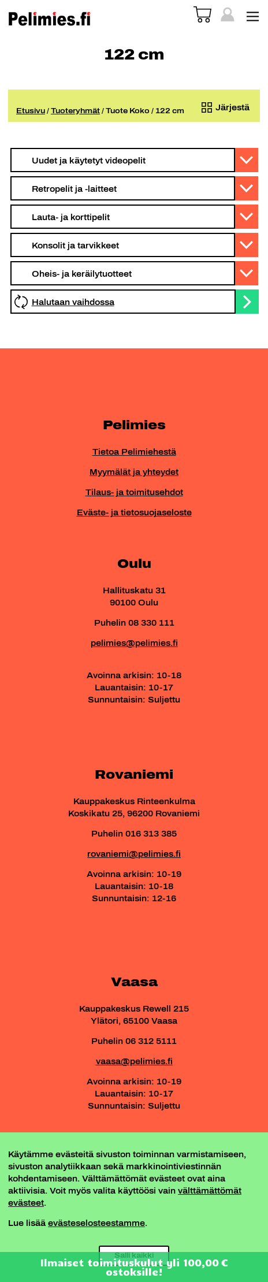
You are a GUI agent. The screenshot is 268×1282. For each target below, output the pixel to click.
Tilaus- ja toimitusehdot (134, 492)
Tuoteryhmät (75, 111)
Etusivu (30, 111)
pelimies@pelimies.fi (134, 643)
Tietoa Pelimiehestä (134, 452)
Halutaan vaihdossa (73, 302)
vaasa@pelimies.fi (134, 1061)
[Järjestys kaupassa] (223, 108)
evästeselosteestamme (96, 1223)
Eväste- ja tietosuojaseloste (134, 512)
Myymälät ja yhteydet (134, 472)
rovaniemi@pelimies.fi (134, 854)
